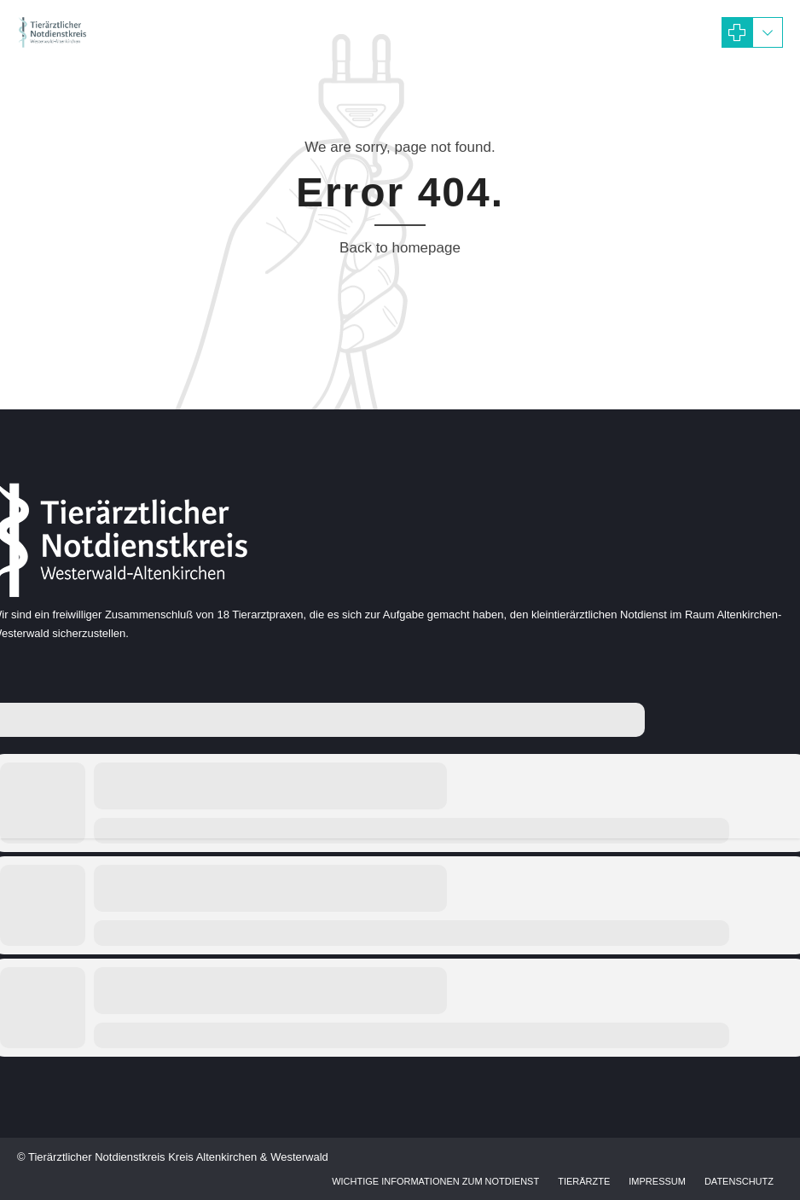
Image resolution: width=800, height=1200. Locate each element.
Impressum (657, 1181)
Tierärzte (584, 1181)
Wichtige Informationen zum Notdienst (435, 1181)
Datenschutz (739, 1181)
